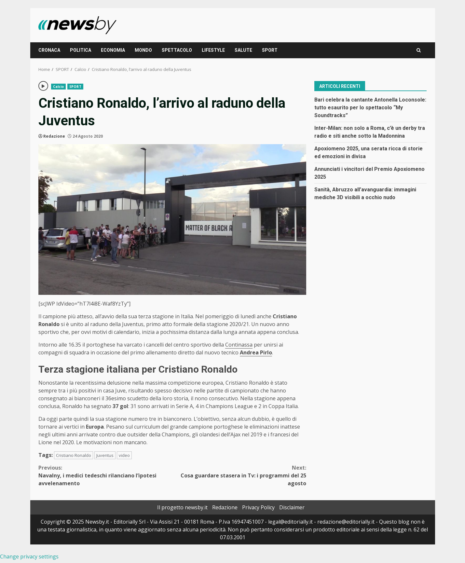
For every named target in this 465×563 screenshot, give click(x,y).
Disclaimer (292, 507)
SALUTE (243, 50)
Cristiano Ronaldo (73, 455)
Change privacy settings (29, 556)
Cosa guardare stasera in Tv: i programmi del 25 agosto (239, 475)
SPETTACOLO (177, 50)
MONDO (143, 50)
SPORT (270, 50)
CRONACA (49, 50)
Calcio (58, 86)
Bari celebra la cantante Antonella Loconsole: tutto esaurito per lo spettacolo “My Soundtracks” (370, 107)
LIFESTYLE (213, 50)
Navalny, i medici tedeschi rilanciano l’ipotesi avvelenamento (105, 475)
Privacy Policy (258, 507)
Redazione (54, 136)
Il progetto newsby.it (182, 507)
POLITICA (80, 50)
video (124, 455)
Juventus (105, 455)
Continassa (239, 344)
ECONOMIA (113, 50)
